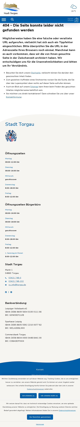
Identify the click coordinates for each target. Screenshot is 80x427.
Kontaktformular (14, 97)
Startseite (36, 73)
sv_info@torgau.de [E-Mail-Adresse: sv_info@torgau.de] (15, 284)
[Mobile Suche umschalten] (12, 19)
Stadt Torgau (19, 124)
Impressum (40, 424)
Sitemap (34, 86)
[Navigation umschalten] (4, 20)
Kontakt (40, 369)
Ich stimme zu (28, 395)
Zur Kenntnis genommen (40, 417)
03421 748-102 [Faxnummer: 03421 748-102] (14, 281)
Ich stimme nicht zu (49, 395)
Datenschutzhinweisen (35, 389)
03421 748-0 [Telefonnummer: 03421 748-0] (13, 278)
